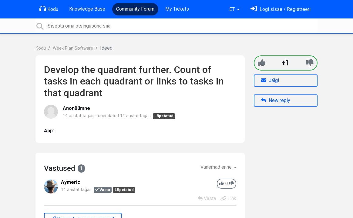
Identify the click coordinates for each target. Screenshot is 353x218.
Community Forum (135, 9)
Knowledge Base (87, 9)
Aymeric (70, 182)
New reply (275, 100)
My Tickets (177, 9)
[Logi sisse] (280, 9)
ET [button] (232, 9)
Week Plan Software (73, 48)
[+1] (261, 62)
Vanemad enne (216, 167)
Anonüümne (76, 108)
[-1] (310, 62)
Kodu (48, 8)
